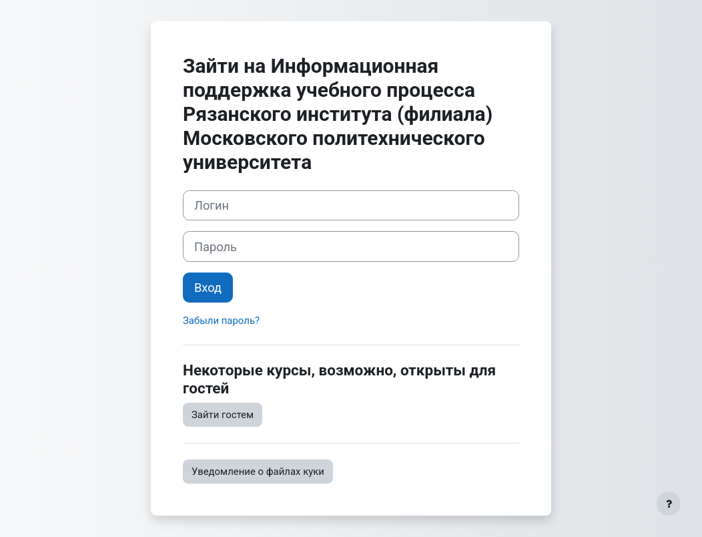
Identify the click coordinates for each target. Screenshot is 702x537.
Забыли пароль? (221, 321)
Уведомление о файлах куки (258, 472)
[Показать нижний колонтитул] (669, 504)
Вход (208, 288)
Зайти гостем (223, 415)
